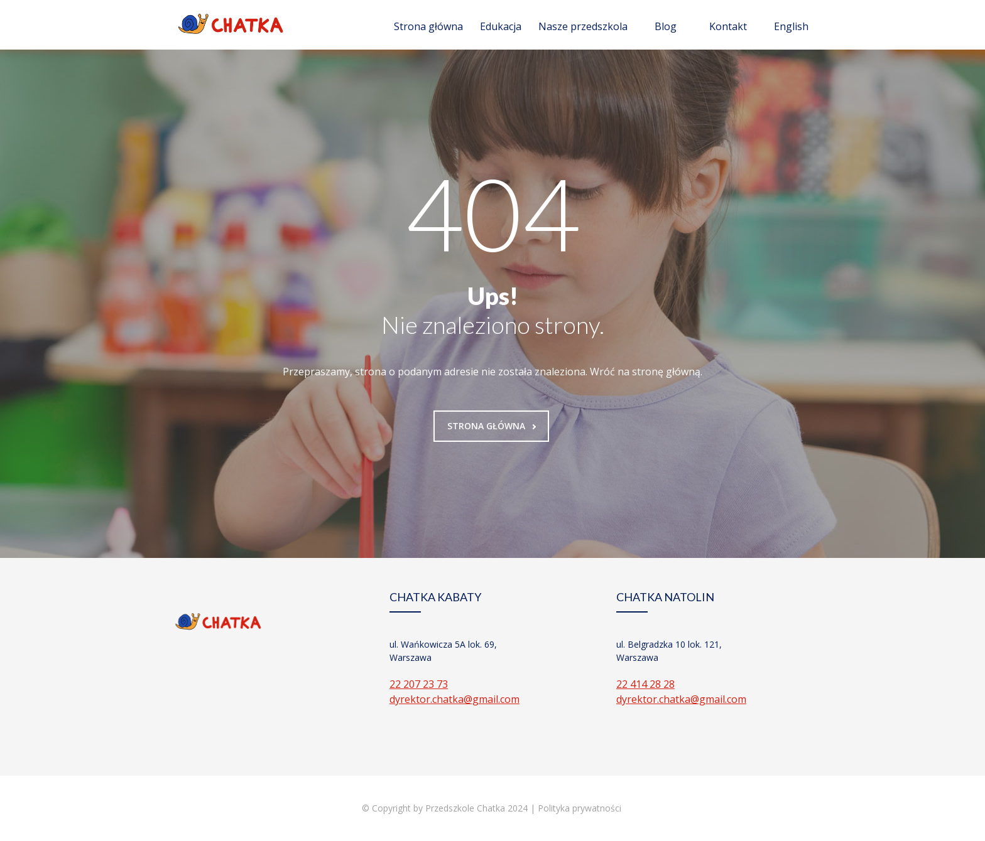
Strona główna (428, 26)
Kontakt (728, 26)
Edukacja (500, 26)
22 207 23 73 (418, 684)
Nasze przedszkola (583, 26)
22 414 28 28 (645, 684)
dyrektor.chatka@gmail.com (454, 699)
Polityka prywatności (581, 808)
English (791, 26)
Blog (666, 26)
